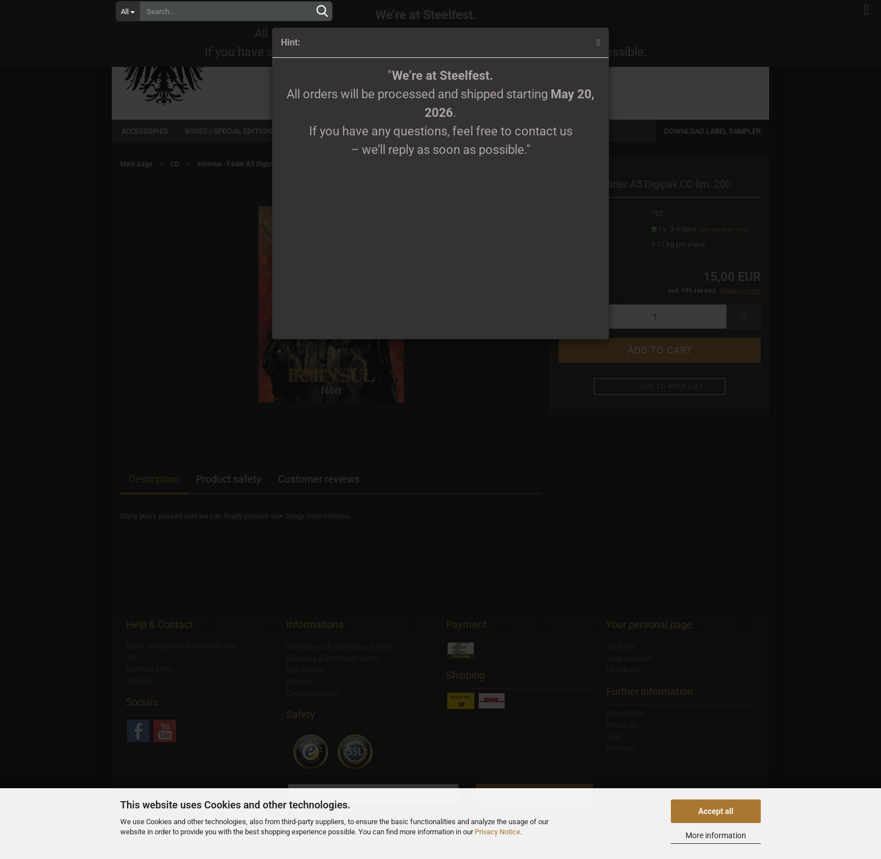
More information (715, 835)
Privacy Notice (497, 832)
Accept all (716, 811)
